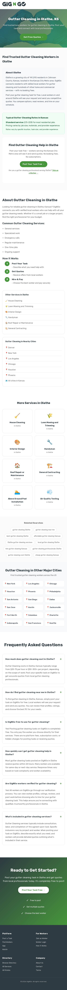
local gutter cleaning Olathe (49, 542)
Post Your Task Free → (33, 164)
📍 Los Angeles (12, 359)
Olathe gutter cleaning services (20, 542)
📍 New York (10, 353)
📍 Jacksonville (54, 607)
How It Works (41, 946)
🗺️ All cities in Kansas (15, 381)
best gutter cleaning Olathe (17, 536)
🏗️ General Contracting (15, 328)
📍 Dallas (51, 599)
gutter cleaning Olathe (21, 530)
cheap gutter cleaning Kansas (47, 555)
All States (6, 970)
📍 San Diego (31, 599)
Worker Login (41, 942)
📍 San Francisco (33, 623)
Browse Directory (9, 963)
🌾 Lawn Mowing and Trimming (19, 306)
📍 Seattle (51, 623)
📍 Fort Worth (10, 615)
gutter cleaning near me (45, 530)
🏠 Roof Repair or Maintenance (19, 323)
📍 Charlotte (52, 615)
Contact (39, 967)
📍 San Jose (9, 607)
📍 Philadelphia (53, 591)
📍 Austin (30, 607)
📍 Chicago (10, 364)
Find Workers (7, 942)
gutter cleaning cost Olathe (19, 555)
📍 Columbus (31, 615)
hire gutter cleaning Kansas (16, 549)
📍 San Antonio (11, 599)
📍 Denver (10, 347)
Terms (38, 970)
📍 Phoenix (10, 375)
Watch (4, 949)
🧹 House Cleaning (13, 301)
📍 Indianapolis (11, 623)
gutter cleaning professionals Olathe (47, 549)
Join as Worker (41, 938)
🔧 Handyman (11, 317)
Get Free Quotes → (34, 37)
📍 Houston (10, 370)
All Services (7, 967)
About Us (39, 963)
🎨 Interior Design (13, 312)
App (3, 946)
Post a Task (7, 938)
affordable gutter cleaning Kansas (47, 536)
